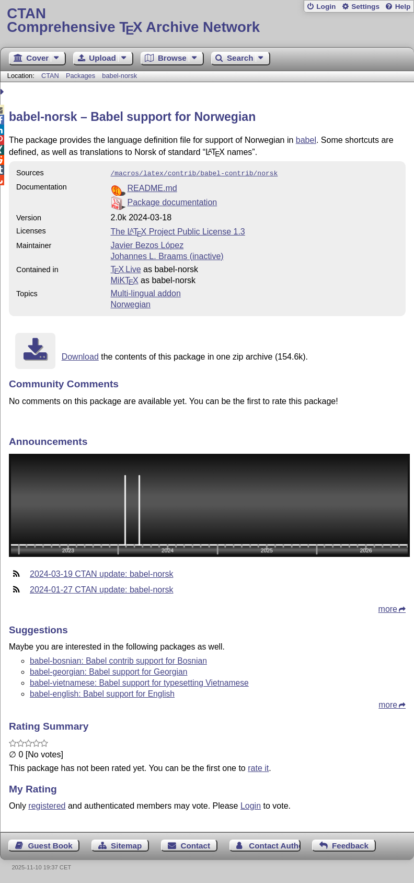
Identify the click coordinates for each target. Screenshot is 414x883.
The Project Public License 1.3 (178, 230)
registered (46, 804)
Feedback (350, 844)
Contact (195, 844)
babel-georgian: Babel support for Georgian (108, 670)
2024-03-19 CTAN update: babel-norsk (102, 572)
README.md (152, 187)
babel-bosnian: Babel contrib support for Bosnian (118, 659)
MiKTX (125, 279)
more (387, 607)
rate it (258, 767)
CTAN (50, 76)
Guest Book (50, 844)
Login (326, 6)
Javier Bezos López (147, 244)
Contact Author (274, 844)
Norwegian (131, 303)
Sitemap (126, 844)
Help (403, 6)
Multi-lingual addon (146, 292)
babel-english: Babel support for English (102, 692)
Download (80, 355)
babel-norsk (119, 76)
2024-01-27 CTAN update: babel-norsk (102, 588)
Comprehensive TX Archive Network (207, 21)
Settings (365, 6)
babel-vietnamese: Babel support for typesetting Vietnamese (139, 681)
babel (306, 140)
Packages (81, 76)
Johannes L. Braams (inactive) (167, 255)
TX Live (126, 268)
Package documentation (172, 201)
